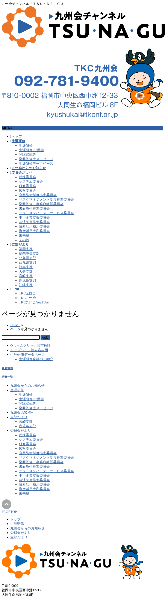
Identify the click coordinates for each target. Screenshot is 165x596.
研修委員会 (27, 186)
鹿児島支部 (27, 280)
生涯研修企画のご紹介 (36, 359)
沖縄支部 (26, 285)
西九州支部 (27, 262)
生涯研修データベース (36, 163)
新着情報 (7, 368)
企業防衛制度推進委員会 (38, 195)
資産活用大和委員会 (34, 231)
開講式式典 (27, 154)
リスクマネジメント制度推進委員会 (46, 199)
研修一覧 (7, 376)
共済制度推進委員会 (34, 222)
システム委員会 (31, 181)
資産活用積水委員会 (34, 226)
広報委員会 (27, 190)
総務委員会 (27, 177)
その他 (24, 240)
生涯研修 (26, 145)
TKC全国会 (27, 293)
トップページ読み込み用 (29, 350)
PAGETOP (9, 512)
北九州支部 (27, 258)
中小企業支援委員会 (34, 217)
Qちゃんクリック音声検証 (30, 345)
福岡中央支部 (29, 253)
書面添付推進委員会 (34, 208)
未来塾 (24, 235)
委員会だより (20, 430)
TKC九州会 (27, 298)
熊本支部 (26, 267)
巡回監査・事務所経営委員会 (41, 204)
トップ (15, 519)
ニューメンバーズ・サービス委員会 (46, 213)
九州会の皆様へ (22, 412)
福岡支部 (26, 249)
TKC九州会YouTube (33, 302)
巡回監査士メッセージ (36, 159)
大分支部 (26, 271)
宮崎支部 (26, 276)
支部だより (18, 417)
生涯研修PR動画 (31, 150)
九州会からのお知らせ (27, 385)
